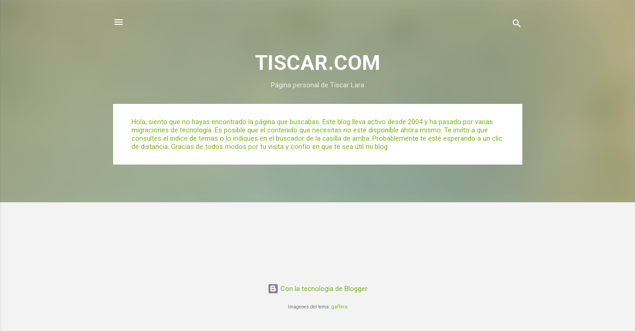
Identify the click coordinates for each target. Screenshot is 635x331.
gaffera (340, 307)
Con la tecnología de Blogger (317, 289)
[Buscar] (516, 25)
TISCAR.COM (317, 63)
